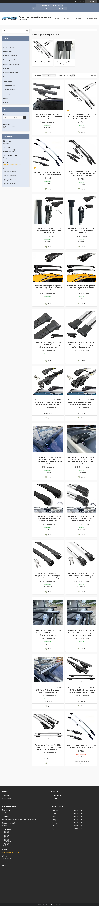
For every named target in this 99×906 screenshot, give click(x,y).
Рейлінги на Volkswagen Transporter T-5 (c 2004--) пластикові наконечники (48, 173)
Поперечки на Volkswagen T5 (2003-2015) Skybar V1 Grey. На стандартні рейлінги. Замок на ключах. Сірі (81, 576)
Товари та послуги (9, 85)
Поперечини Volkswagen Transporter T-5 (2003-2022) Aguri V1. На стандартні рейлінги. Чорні (48, 288)
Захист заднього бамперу (11, 60)
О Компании (57, 795)
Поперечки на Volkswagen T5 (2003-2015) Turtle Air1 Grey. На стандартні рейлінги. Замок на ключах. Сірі (81, 402)
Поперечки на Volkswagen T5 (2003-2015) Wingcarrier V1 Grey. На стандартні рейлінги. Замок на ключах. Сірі (81, 460)
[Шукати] (27, 31)
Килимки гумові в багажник (12, 77)
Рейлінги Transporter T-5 (42, 62)
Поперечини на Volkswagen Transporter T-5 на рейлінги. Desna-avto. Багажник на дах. (48, 116)
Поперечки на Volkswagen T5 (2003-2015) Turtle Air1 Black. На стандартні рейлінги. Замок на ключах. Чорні (48, 402)
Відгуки (56, 18)
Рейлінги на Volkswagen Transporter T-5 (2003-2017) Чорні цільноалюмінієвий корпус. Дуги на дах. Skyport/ (81, 173)
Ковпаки (6, 68)
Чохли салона (7, 81)
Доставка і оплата (9, 89)
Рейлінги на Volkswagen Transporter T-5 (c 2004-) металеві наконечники (81, 746)
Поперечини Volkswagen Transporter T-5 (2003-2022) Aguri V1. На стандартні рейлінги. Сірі (81, 288)
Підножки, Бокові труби (10, 55)
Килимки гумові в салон (10, 72)
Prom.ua (58, 904)
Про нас (5, 98)
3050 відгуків (80, 1)
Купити (50, 132)
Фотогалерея (7, 94)
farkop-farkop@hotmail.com (12, 164)
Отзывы (55, 798)
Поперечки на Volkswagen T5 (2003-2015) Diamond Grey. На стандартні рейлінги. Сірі (81, 231)
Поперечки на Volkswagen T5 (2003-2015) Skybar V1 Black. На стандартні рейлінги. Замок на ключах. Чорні (48, 576)
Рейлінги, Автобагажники (11, 64)
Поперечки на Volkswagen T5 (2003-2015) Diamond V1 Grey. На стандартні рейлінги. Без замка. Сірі (81, 345)
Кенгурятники (7, 51)
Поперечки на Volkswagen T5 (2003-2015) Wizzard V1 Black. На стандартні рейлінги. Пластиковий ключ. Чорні (81, 690)
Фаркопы (6, 795)
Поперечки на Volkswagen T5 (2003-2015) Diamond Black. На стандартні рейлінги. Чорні (48, 231)
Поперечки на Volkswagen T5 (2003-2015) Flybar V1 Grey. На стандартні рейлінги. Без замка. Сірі (81, 519)
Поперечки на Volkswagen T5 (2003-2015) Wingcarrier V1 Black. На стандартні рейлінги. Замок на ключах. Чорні (48, 460)
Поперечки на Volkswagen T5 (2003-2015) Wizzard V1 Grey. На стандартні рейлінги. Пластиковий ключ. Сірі (48, 747)
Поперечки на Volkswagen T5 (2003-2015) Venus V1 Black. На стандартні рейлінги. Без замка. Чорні (48, 633)
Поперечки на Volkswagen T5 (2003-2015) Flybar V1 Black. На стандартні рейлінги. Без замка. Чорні (48, 519)
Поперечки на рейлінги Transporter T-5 (64, 63)
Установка (66, 18)
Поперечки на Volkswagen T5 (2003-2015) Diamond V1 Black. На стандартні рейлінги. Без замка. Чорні (48, 345)
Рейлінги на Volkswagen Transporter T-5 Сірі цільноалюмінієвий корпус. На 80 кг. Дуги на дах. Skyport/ (81, 116)
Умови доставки (91, 18)
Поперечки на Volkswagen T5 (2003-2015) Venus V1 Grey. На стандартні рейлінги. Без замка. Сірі (48, 690)
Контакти (78, 18)
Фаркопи (6, 43)
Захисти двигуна (8, 47)
